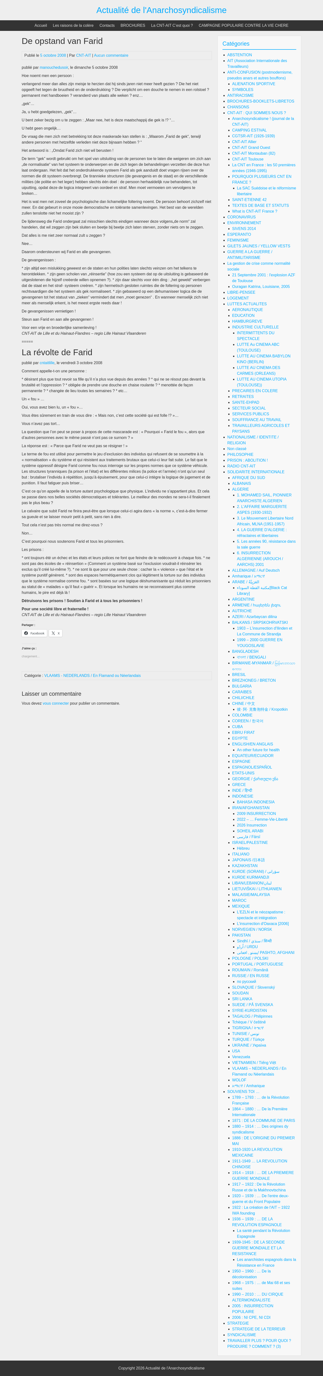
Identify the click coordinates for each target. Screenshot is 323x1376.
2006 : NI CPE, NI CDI (251, 1317)
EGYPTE (240, 738)
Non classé (236, 449)
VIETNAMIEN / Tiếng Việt (254, 1063)
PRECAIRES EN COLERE (255, 391)
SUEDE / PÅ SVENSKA (252, 1005)
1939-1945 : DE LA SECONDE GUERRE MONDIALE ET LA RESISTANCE (258, 1248)
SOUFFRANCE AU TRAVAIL (256, 420)
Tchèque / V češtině (249, 1022)
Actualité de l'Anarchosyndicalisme (161, 10)
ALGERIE (240, 489)
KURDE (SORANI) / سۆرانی (255, 871)
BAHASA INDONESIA (256, 802)
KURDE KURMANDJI (250, 877)
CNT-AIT (83, 55)
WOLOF (239, 1080)
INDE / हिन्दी (242, 790)
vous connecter (56, 703)
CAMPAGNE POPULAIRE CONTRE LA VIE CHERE (244, 25)
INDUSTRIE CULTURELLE (255, 327)
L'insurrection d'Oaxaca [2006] (263, 924)
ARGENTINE (243, 599)
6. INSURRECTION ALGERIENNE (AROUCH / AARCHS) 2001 (260, 559)
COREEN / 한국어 (247, 721)
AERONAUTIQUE (247, 310)
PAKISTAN (241, 935)
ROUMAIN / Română (250, 970)
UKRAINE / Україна (249, 1045)
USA (236, 1051)
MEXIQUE (241, 906)
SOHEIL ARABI (250, 831)
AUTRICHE (242, 611)
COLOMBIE (242, 715)
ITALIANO (240, 854)
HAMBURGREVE (247, 321)
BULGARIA (242, 686)
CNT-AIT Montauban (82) (253, 153)
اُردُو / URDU (247, 947)
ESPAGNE (241, 761)
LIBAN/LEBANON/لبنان (252, 883)
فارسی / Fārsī (248, 837)
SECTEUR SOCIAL (249, 408)
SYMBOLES (242, 90)
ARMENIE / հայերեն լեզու (256, 605)
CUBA (237, 727)
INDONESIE (242, 796)
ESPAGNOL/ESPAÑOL (252, 767)
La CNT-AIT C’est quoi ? (172, 25)
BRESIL (239, 675)
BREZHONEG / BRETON (254, 680)
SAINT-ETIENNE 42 (249, 200)
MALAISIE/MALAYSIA (251, 895)
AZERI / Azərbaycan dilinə (254, 617)
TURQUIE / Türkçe (248, 1039)
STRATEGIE (238, 1323)
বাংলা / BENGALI (251, 657)
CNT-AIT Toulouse (247, 159)
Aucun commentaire (111, 55)
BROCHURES (133, 25)
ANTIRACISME (240, 95)
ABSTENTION (239, 55)
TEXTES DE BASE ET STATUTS (260, 205)
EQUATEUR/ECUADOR (253, 756)
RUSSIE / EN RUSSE (250, 976)
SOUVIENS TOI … (243, 1092)
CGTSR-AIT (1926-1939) (253, 136)
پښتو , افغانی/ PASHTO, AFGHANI (266, 953)
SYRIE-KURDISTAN (249, 1010)
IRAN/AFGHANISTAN (250, 808)
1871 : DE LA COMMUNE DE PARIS (263, 1121)
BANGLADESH (245, 651)
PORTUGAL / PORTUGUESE (257, 964)
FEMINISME (238, 240)
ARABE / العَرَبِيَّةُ (245, 582)
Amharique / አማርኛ (248, 576)
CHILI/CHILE (243, 698)
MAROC (239, 900)
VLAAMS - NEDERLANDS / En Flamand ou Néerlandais (92, 676)
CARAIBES (242, 692)
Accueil (40, 25)
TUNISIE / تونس (245, 1034)
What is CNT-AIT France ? (254, 211)
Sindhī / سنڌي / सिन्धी (254, 941)
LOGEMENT (238, 298)
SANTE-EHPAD (245, 402)
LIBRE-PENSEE (241, 292)
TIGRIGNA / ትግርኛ (248, 1028)
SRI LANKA (242, 999)
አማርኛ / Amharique (248, 1086)
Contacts (107, 25)
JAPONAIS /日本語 (248, 860)
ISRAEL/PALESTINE (250, 843)
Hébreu (243, 848)
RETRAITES (243, 397)
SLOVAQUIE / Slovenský (253, 987)
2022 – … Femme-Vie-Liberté (262, 819)
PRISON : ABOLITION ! (247, 460)
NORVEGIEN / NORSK (252, 929)
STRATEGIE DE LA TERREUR (258, 1329)
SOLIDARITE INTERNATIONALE (255, 472)
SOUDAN (240, 993)
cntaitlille (47, 363)
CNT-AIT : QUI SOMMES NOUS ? (256, 113)
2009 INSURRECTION (256, 814)
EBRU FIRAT (243, 732)
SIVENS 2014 (244, 229)
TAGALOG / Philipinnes (252, 1016)
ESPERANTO (239, 234)
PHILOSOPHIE (240, 454)
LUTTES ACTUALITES (247, 304)
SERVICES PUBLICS (250, 414)
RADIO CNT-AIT (241, 466)
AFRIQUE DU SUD (248, 478)
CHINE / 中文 (243, 704)
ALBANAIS (241, 483)
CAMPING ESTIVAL (249, 130)
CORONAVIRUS (241, 217)
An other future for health (258, 750)
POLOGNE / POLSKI (250, 958)
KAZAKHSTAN (245, 866)
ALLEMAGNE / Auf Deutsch (256, 570)
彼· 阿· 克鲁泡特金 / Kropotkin (262, 709)
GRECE (239, 785)
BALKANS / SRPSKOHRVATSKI (260, 622)
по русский (246, 982)
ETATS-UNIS (243, 773)
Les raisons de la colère (73, 25)
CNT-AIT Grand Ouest (251, 148)
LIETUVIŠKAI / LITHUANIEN (257, 889)
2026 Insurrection (252, 825)
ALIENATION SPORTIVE (253, 84)
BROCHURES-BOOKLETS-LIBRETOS (260, 101)
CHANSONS (238, 107)
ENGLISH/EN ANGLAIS (252, 744)
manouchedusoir (54, 67)
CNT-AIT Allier (244, 142)
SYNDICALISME (241, 1335)
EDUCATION (243, 315)
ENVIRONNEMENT (244, 223)
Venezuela (241, 1057)
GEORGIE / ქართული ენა (255, 779)
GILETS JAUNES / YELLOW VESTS (258, 246)
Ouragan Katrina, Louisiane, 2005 (261, 287)
